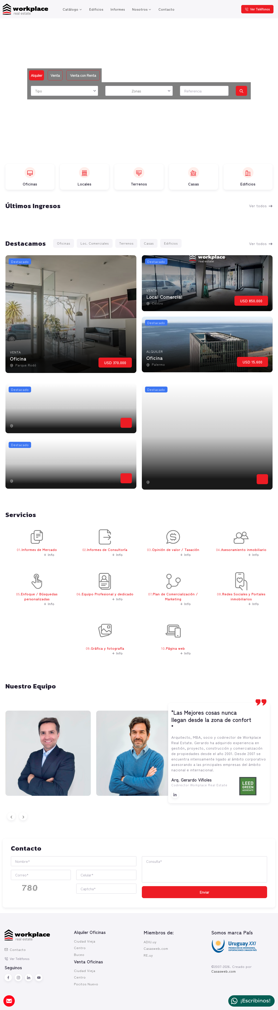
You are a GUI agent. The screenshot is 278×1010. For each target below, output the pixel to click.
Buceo (79, 954)
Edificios (96, 9)
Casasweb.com (156, 948)
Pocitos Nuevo (86, 983)
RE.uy (148, 955)
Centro (80, 947)
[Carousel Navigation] (139, 816)
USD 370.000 (115, 362)
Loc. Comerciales (95, 243)
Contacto (166, 9)
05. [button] (32, 592)
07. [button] (171, 592)
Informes (118, 9)
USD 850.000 (251, 300)
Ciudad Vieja (84, 941)
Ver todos (261, 205)
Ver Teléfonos (257, 9)
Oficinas (63, 243)
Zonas (136, 91)
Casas (149, 243)
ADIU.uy (150, 941)
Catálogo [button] (70, 9)
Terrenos (126, 243)
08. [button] (239, 592)
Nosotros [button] (140, 9)
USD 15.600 (252, 362)
